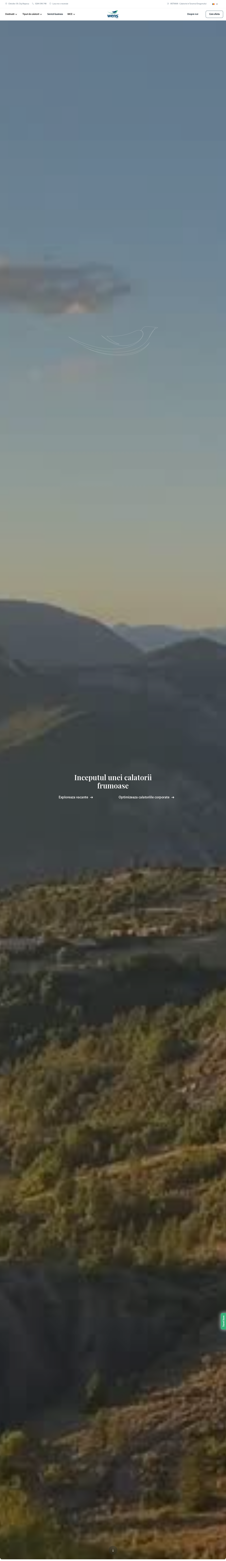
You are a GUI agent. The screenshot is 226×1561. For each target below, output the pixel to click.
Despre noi (192, 14)
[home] (113, 14)
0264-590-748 (40, 4)
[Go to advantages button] (113, 1550)
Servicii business (55, 14)
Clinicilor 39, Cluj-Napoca (18, 4)
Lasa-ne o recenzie (60, 4)
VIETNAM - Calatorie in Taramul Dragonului (188, 4)
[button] (215, 4)
